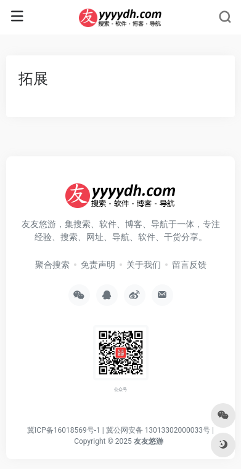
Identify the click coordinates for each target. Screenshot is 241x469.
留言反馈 (189, 265)
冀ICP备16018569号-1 (63, 430)
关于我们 (143, 265)
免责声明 (98, 265)
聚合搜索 (52, 265)
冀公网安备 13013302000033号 (158, 430)
